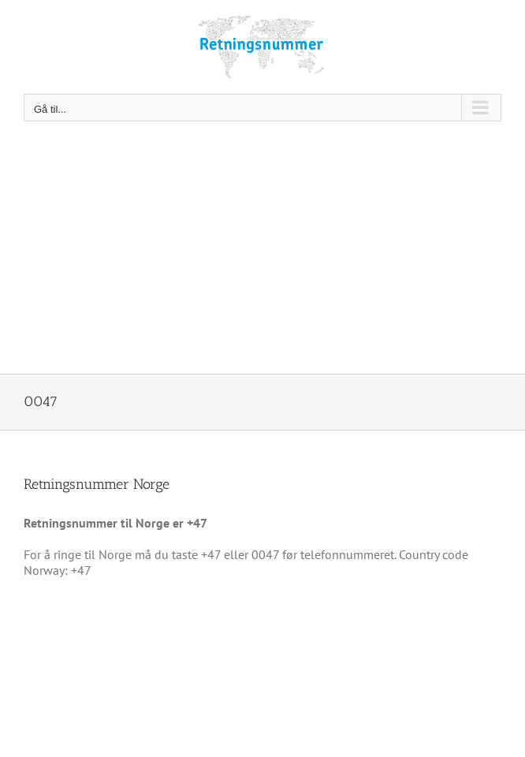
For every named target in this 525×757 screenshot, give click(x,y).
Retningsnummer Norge (96, 484)
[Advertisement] (262, 255)
